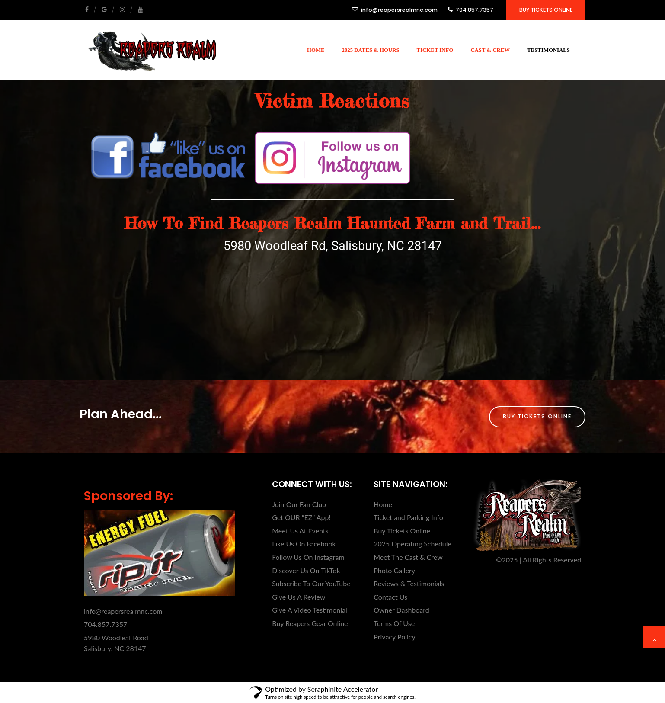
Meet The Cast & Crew (408, 557)
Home (316, 50)
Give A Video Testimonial (309, 610)
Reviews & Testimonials (409, 583)
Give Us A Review (298, 597)
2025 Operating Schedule (412, 543)
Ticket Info (435, 50)
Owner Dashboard (401, 610)
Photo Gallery (394, 570)
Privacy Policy (395, 636)
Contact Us (390, 597)
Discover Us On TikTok (306, 570)
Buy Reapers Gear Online (310, 623)
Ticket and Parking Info (408, 517)
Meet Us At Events (300, 530)
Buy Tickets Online (545, 9)
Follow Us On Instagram (308, 557)
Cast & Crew (490, 50)
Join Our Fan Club (299, 504)
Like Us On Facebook (304, 543)
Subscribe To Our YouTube (311, 583)
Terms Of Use (394, 623)
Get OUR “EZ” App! (301, 517)
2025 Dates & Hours (371, 50)
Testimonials (548, 50)
